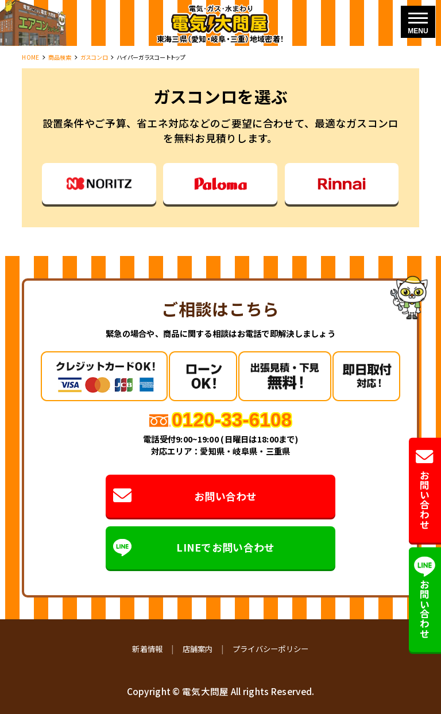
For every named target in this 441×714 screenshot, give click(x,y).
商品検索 (60, 57)
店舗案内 (198, 648)
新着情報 (147, 648)
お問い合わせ (185, 496)
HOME (30, 57)
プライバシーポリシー (271, 648)
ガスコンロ (94, 57)
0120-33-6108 (232, 419)
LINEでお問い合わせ (194, 548)
